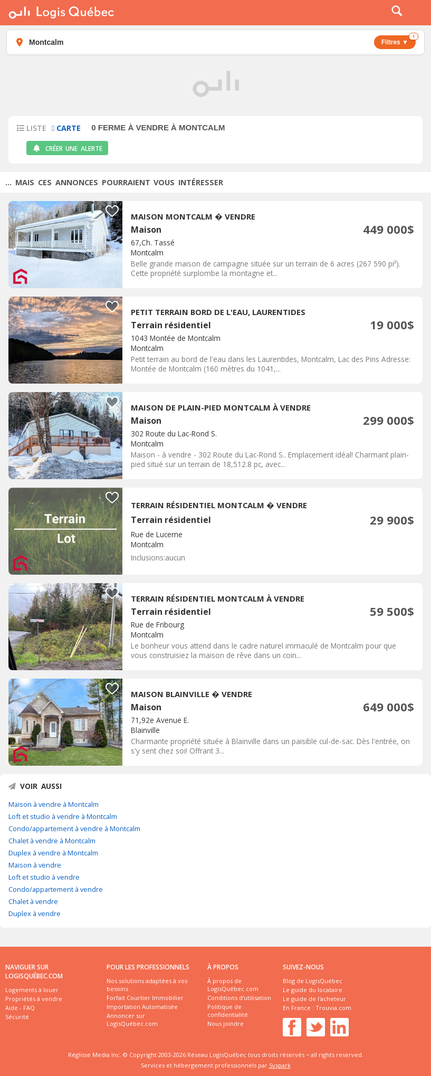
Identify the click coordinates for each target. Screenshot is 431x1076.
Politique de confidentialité (227, 1010)
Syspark (280, 1065)
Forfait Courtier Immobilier (145, 998)
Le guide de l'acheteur (314, 999)
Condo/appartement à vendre (55, 889)
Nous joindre (225, 1023)
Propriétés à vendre (33, 999)
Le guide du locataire (312, 990)
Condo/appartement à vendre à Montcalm (74, 828)
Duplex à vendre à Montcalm (53, 853)
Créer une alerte (67, 148)
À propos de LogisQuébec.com (232, 985)
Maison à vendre (34, 865)
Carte (66, 128)
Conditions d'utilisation (239, 998)
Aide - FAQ (20, 1008)
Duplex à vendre (34, 913)
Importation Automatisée (142, 1007)
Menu (416, 12)
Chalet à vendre (33, 901)
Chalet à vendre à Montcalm (51, 840)
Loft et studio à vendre (44, 877)
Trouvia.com (333, 1008)
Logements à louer (32, 990)
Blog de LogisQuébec (312, 981)
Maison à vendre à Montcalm (53, 804)
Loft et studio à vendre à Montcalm (62, 816)
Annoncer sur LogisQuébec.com (132, 1019)
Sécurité (17, 1017)
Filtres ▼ (398, 40)
